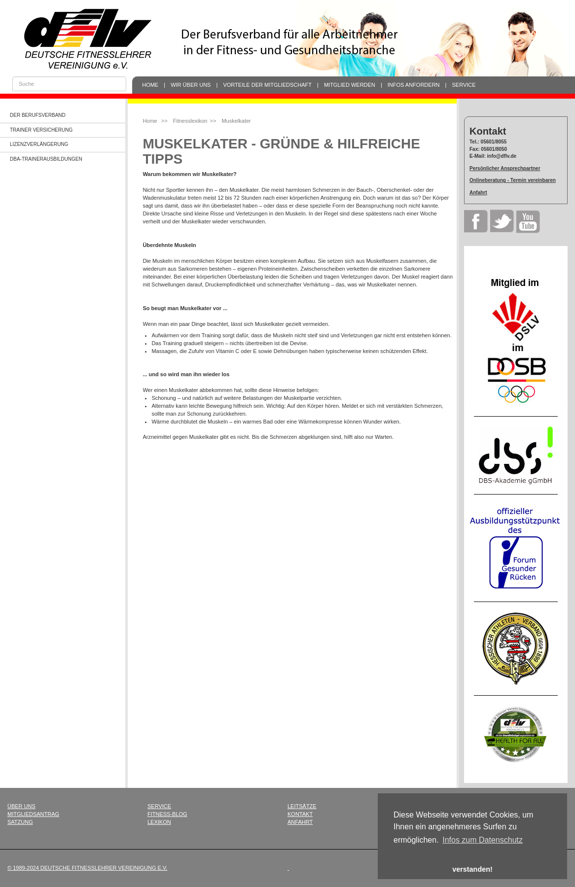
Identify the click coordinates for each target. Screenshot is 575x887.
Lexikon (159, 822)
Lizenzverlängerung (39, 144)
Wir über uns (191, 85)
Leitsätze (302, 806)
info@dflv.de (502, 156)
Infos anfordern (414, 85)
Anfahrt (478, 192)
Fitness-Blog (167, 814)
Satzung (20, 822)
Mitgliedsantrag (33, 814)
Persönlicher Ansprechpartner (504, 168)
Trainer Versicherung (41, 130)
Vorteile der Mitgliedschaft (267, 85)
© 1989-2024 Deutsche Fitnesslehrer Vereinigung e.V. (87, 868)
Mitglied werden (349, 85)
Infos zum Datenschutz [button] (482, 840)
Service (464, 85)
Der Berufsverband (38, 115)
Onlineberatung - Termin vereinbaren (512, 180)
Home (150, 85)
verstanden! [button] (472, 869)
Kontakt (300, 814)
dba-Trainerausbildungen (46, 159)
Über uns (21, 806)
